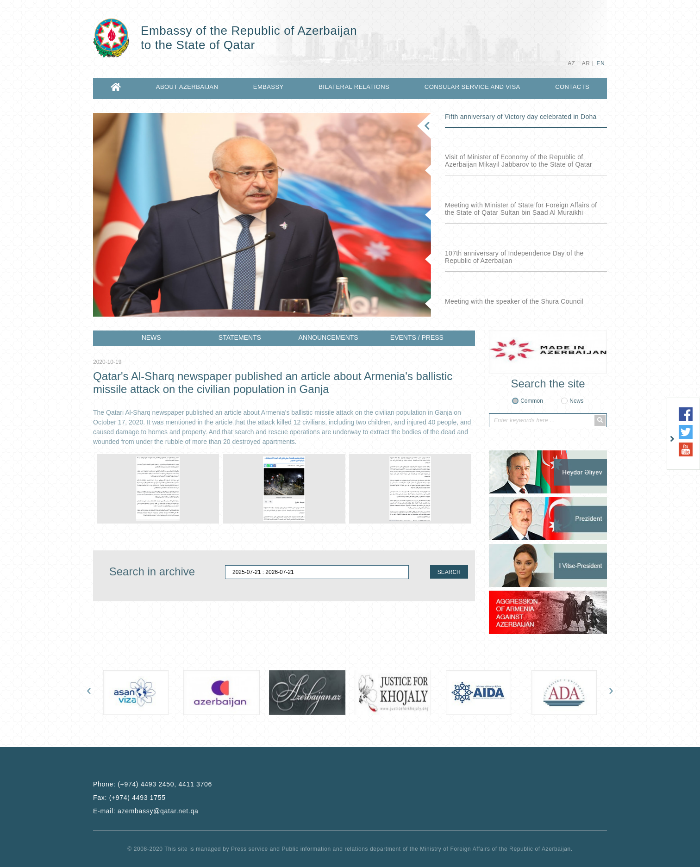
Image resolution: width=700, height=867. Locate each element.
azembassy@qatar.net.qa (158, 811)
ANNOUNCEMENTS (328, 337)
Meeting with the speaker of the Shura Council (514, 301)
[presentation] (89, 692)
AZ (571, 63)
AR (586, 63)
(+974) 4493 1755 (137, 797)
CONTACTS (572, 86)
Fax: (129, 797)
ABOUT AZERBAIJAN (187, 86)
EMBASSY (268, 86)
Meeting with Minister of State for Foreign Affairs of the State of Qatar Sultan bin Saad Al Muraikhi (521, 208)
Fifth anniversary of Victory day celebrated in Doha (521, 116)
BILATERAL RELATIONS (354, 86)
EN (601, 63)
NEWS (151, 337)
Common (531, 401)
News (576, 401)
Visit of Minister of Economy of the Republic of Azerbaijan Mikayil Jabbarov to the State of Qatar (518, 160)
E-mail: (145, 811)
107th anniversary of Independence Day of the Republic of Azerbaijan (514, 256)
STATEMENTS (240, 337)
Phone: (152, 784)
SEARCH (449, 572)
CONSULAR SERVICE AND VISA (472, 86)
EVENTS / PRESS (417, 337)
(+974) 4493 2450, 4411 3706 (165, 784)
